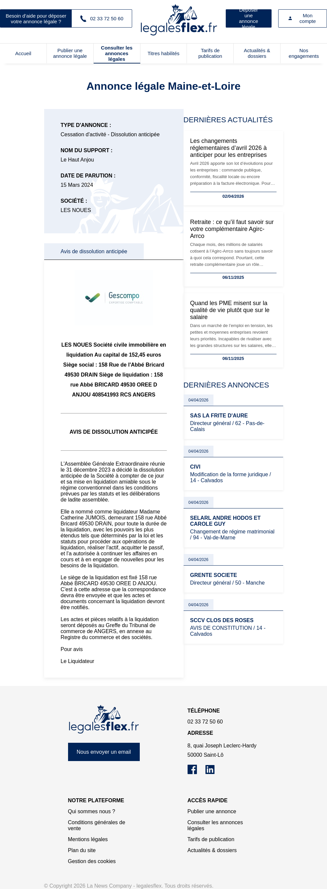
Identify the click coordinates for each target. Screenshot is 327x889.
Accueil (23, 53)
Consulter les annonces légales (116, 53)
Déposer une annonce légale (248, 18)
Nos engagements (304, 53)
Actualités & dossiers (257, 53)
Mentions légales (88, 839)
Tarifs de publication (210, 53)
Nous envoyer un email (104, 752)
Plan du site (82, 850)
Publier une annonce (212, 811)
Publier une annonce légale (70, 53)
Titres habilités (163, 53)
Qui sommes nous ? (91, 811)
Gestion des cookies (92, 861)
